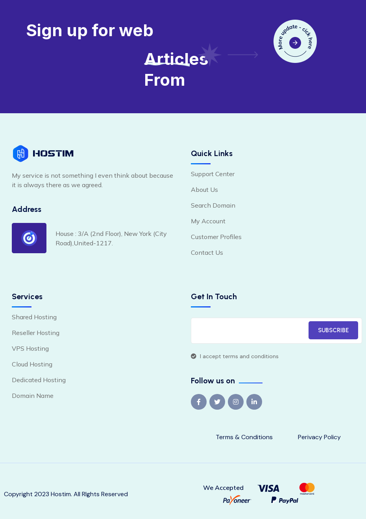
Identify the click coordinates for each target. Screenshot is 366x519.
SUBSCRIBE (333, 330)
